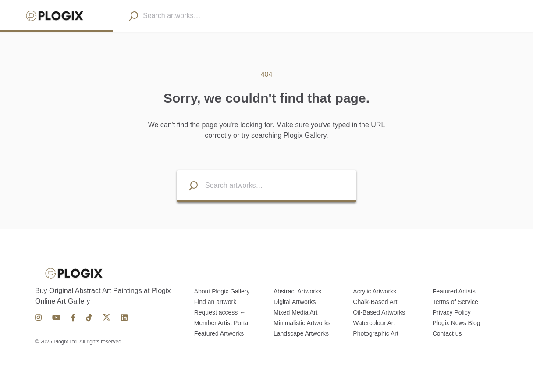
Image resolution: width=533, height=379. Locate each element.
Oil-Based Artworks (379, 312)
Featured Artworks (219, 333)
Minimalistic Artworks (302, 322)
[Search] (133, 16)
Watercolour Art (374, 322)
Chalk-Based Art (375, 301)
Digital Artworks (295, 301)
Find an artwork (215, 301)
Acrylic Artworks (374, 291)
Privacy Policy (452, 312)
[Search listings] (187, 185)
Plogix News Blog (456, 322)
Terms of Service (455, 301)
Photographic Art (375, 333)
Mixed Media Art (295, 312)
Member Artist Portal (222, 322)
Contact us (447, 333)
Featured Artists (454, 291)
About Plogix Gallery (222, 291)
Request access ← (220, 312)
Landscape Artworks (301, 333)
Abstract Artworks (297, 291)
